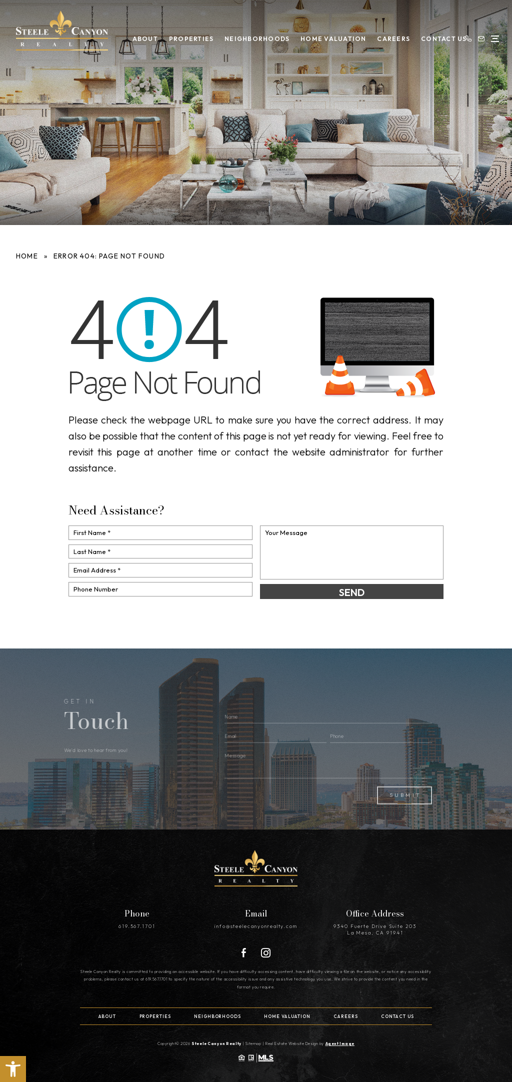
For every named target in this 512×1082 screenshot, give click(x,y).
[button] (13, 1069)
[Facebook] (244, 952)
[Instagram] (265, 952)
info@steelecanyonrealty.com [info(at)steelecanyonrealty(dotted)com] (256, 925)
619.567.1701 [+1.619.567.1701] (137, 925)
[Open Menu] (492, 37)
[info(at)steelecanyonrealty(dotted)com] (478, 37)
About (140, 37)
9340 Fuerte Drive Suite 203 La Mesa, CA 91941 (375, 928)
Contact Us (435, 37)
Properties (186, 37)
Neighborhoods (250, 37)
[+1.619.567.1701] (465, 37)
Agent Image (340, 1042)
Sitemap (254, 1042)
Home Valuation (326, 37)
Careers (385, 37)
